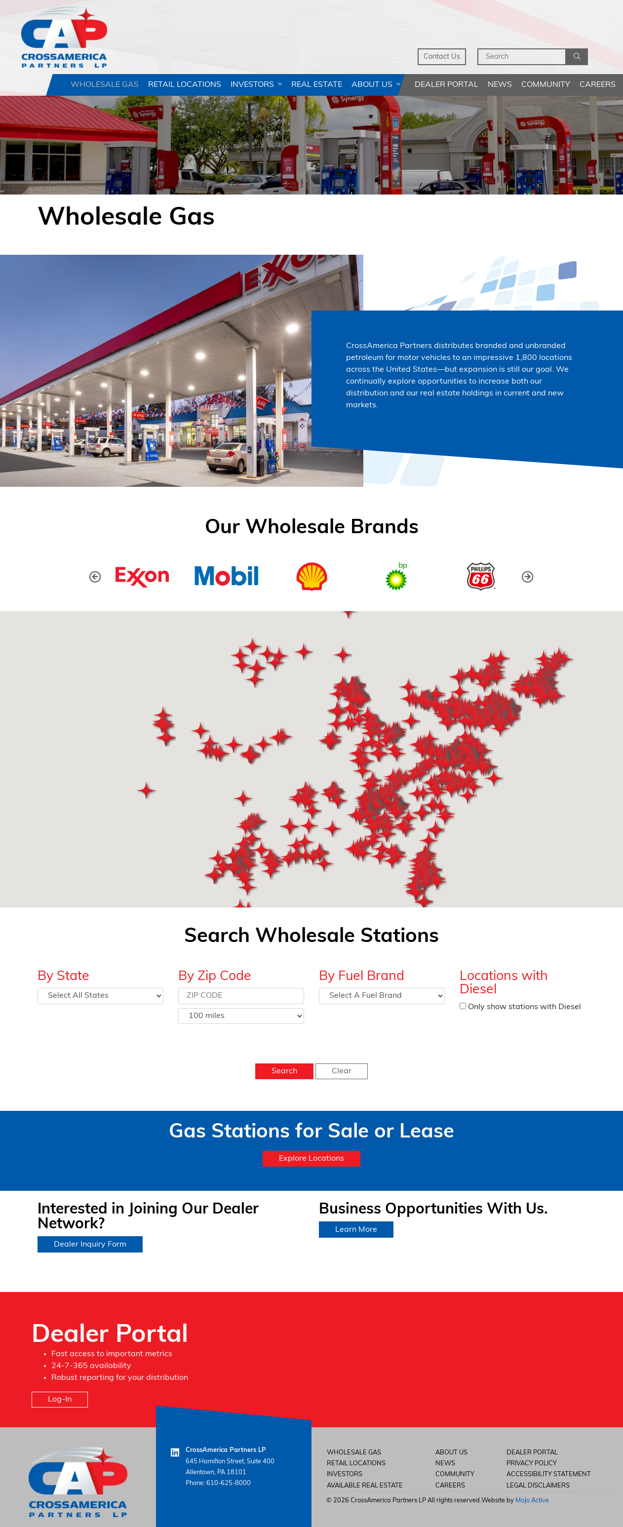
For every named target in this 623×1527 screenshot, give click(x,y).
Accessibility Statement (548, 1474)
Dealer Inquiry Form (90, 1245)
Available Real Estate (365, 1486)
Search (284, 1071)
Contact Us (442, 57)
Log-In (60, 1400)
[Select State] (100, 996)
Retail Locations (184, 85)
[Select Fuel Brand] (382, 996)
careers (450, 1486)
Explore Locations (311, 1159)
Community (545, 85)
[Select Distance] (241, 1016)
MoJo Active (532, 1500)
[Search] (521, 56)
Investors (256, 85)
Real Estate (316, 85)
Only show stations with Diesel (520, 1007)
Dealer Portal (446, 85)
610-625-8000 (228, 1483)
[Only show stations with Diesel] (463, 1006)
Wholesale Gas (105, 85)
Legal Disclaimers (538, 1486)
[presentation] (95, 576)
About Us (375, 85)
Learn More (356, 1230)
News (500, 85)
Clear (341, 1071)
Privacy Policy (531, 1463)
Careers (598, 85)
